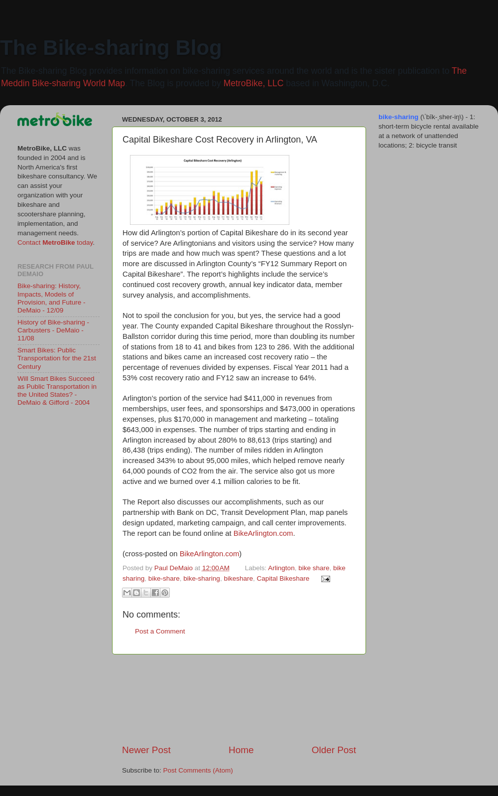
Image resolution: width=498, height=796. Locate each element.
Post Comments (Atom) (198, 770)
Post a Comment (160, 631)
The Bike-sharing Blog (111, 47)
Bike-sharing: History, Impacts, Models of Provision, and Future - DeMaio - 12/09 (51, 298)
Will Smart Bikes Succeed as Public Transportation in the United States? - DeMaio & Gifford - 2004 (57, 391)
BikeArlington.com (263, 533)
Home (241, 750)
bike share (313, 568)
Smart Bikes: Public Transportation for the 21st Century (56, 358)
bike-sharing (201, 578)
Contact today (55, 242)
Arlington (281, 568)
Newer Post (146, 750)
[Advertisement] (239, 699)
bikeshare (238, 578)
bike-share (164, 578)
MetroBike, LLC (254, 83)
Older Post (334, 750)
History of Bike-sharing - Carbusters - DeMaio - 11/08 (53, 330)
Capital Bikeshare (282, 578)
